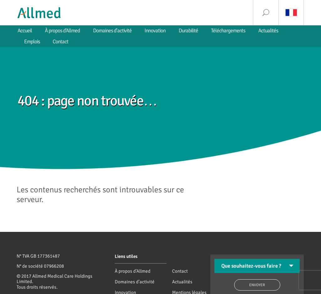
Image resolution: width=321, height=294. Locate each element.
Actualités (182, 282)
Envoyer (257, 285)
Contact (180, 271)
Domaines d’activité (135, 282)
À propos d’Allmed (132, 271)
